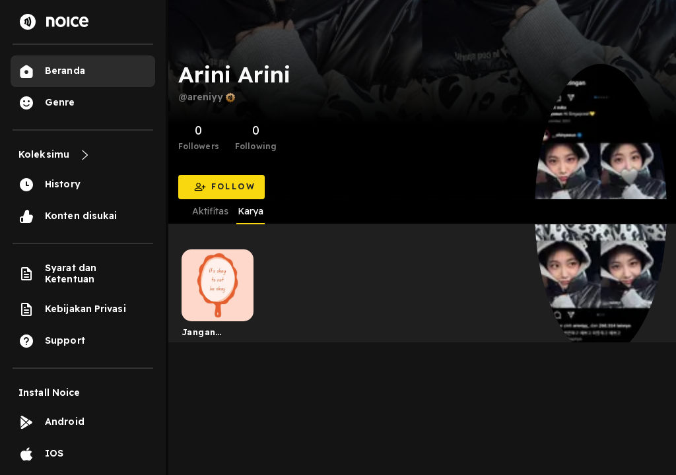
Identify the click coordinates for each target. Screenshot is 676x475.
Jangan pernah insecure (201, 334)
